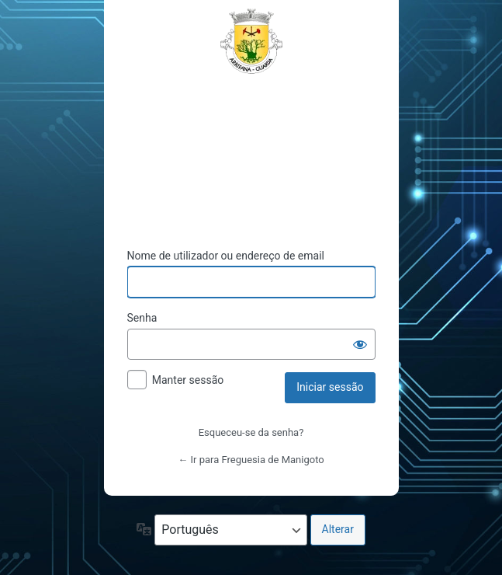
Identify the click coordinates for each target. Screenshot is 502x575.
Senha (142, 318)
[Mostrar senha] (360, 344)
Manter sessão (188, 380)
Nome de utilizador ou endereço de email (226, 255)
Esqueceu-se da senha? (251, 432)
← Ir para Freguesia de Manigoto (251, 459)
